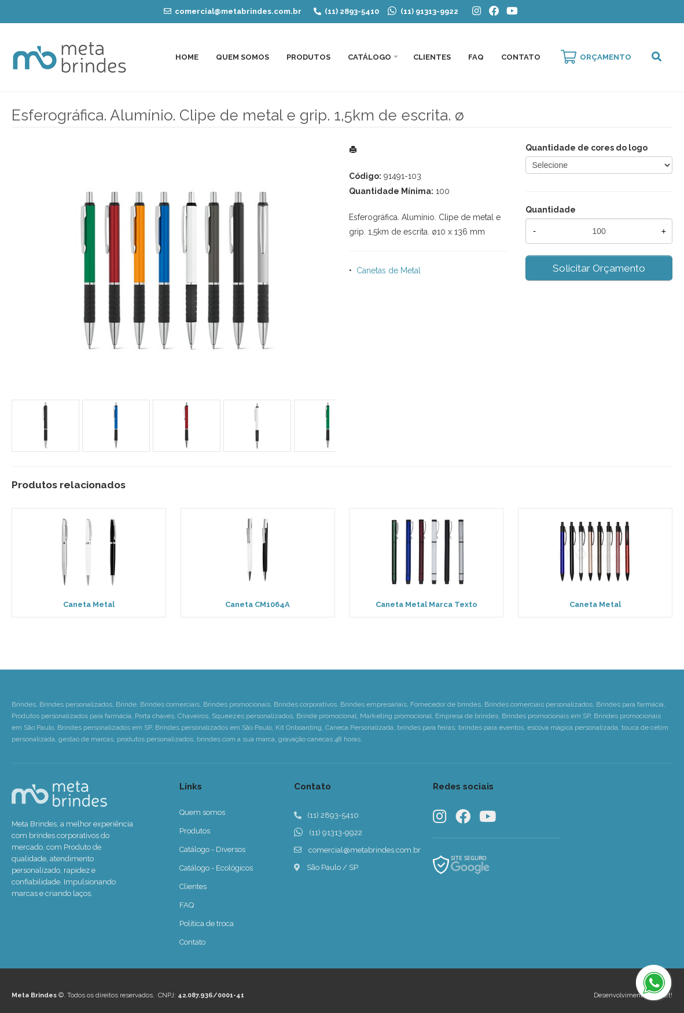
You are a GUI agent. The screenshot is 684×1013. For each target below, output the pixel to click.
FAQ (476, 57)
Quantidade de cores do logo (586, 147)
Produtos (308, 57)
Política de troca (206, 923)
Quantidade (550, 209)
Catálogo (369, 57)
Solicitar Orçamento (599, 268)
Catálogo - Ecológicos (216, 868)
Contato (520, 57)
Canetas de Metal (388, 270)
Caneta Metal (89, 604)
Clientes (432, 57)
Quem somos (202, 812)
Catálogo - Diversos (212, 849)
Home (186, 57)
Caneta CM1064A (257, 604)
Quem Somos (242, 57)
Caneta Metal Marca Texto (426, 604)
